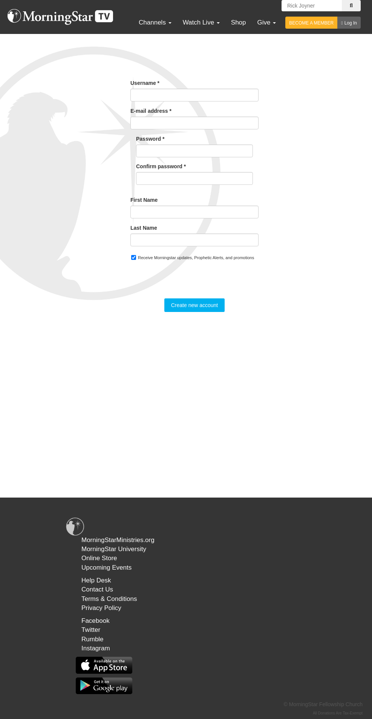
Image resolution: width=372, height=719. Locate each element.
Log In (350, 23)
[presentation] (187, 283)
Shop (238, 22)
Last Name (143, 228)
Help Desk (96, 580)
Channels (155, 22)
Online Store (99, 558)
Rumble (92, 639)
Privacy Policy (101, 607)
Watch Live (201, 22)
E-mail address (150, 111)
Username (144, 83)
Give (266, 22)
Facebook (95, 620)
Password (150, 139)
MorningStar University (113, 549)
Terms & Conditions (109, 598)
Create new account (194, 305)
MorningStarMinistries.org (118, 540)
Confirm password (161, 166)
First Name (144, 200)
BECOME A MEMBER (311, 23)
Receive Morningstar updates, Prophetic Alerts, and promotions (192, 257)
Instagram (95, 648)
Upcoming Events (106, 567)
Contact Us (97, 589)
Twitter (90, 629)
